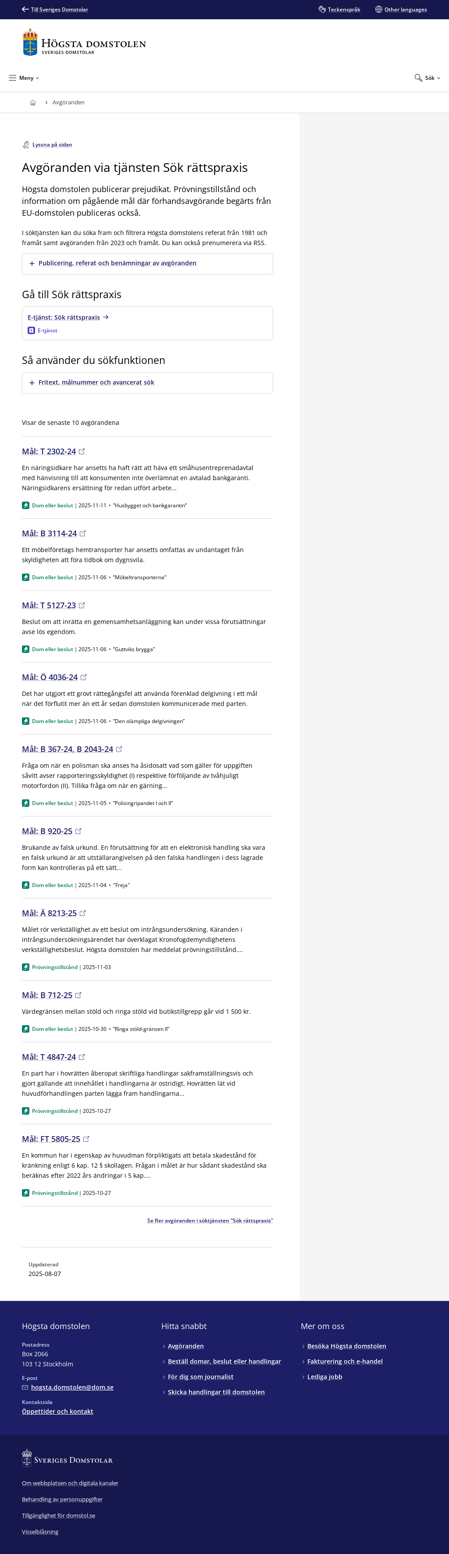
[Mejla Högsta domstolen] (68, 1387)
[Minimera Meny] (24, 77)
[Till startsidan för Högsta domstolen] (84, 42)
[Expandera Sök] (427, 77)
